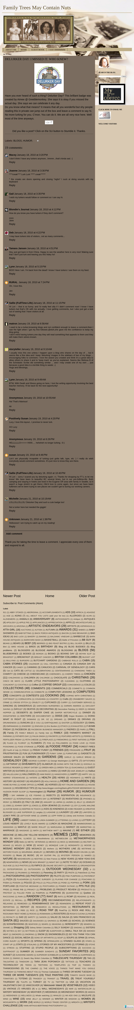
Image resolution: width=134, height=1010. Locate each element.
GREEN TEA (62, 767)
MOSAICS (37, 848)
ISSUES (17, 802)
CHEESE (21, 674)
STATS (19, 944)
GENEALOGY (12, 760)
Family (10, 733)
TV (49, 982)
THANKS (87, 965)
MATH (36, 830)
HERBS (61, 777)
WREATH (75, 1002)
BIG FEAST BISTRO (58, 643)
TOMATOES (8, 978)
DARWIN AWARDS (72, 706)
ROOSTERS (60, 913)
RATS (60, 896)
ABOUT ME (11, 50)
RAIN (20, 896)
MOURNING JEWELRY (32, 852)
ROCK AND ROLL (81, 910)
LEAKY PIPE (9, 815)
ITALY (28, 802)
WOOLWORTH (9, 1002)
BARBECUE (79, 636)
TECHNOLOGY (10, 965)
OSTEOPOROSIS (15, 869)
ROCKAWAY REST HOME (14, 914)
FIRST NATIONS (79, 740)
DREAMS (58, 719)
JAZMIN (69, 802)
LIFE (7, 819)
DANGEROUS (25, 706)
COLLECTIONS (13, 688)
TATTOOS (69, 962)
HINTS (88, 777)
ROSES (91, 914)
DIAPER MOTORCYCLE (66, 713)
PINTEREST (89, 876)
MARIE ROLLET (39, 827)
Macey (12, 154)
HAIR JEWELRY (78, 771)
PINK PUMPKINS (73, 876)
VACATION (85, 982)
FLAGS (10, 743)
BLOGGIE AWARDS (46, 650)
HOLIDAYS (35, 781)
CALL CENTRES (51, 664)
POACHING (87, 879)
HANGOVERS (60, 774)
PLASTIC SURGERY (42, 879)
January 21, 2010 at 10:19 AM (35, 498)
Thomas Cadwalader (50, 972)
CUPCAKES (51, 702)
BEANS (6, 643)
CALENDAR (34, 664)
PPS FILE (84, 886)
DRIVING (86, 719)
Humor (51, 791)
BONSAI (40, 654)
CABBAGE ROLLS (70, 660)
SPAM (81, 937)
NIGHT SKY (54, 862)
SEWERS (88, 924)
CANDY (19, 667)
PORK (86, 882)
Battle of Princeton (70, 640)
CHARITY (8, 674)
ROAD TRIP (46, 910)
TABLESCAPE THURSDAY (67, 958)
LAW (76, 812)
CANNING (32, 667)
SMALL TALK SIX (73, 931)
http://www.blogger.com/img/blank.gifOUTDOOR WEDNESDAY (65, 788)
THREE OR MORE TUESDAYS (20, 975)
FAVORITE (53, 736)
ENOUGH (39, 726)
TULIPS (24, 982)
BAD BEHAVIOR (79, 633)
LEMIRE (43, 816)
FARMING (7, 736)
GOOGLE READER (11, 767)
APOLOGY (11, 622)
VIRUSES (26, 988)
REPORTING (9, 907)
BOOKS (52, 653)
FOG (49, 743)
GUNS (32, 771)
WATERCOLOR (85, 989)
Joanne (13, 170)
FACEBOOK (21, 729)
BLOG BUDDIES (76, 646)
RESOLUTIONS (59, 907)
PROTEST (7, 893)
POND (64, 883)
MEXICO (52, 842)
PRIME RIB (18, 889)
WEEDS (91, 992)
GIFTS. (75, 761)
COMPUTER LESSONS (60, 692)
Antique (76, 619)
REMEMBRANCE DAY (43, 903)
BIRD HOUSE (17, 647)
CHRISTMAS (80, 677)
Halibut (91, 771)
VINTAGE (11, 988)
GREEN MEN (48, 767)
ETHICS (64, 726)
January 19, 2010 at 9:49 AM (30, 379)
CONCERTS (15, 695)
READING (81, 896)
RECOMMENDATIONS (59, 900)
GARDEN (31, 757)
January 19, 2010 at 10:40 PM (49, 473)
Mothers (50, 849)
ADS (67, 612)
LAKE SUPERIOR (24, 812)
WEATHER (36, 992)
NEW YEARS (67, 859)
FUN (25, 753)
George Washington (59, 761)
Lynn (12, 266)
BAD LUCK (19, 636)
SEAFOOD (33, 924)
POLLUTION (51, 883)
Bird (4, 647)
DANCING (8, 706)
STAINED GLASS (72, 941)
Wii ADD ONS (71, 995)
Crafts (65, 699)
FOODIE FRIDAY (60, 746)
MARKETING (86, 827)
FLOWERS (36, 743)
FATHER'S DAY (22, 736)
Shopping (19, 927)
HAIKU (54, 771)
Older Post (87, 596)
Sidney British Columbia (40, 928)
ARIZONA (20, 626)
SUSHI (6, 958)
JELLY (79, 802)
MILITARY (87, 842)
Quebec (87, 893)
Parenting (48, 872)
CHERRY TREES (72, 674)
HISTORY (8, 781)
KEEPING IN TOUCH (31, 809)
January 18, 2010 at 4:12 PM (45, 209)
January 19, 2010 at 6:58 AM (33, 323)
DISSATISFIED (9, 716)
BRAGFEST (8, 657)
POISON (16, 883)
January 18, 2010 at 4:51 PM (42, 248)
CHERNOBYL (55, 674)
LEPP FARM (56, 816)
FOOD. (41, 746)
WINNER (46, 999)
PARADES (35, 873)
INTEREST (8, 799)
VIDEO (91, 985)
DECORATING (46, 709)
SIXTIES (10, 931)
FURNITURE (71, 753)
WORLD (37, 1002)
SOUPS (70, 937)
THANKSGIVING (11, 968)
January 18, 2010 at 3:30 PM (33, 170)
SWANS (16, 958)
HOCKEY (21, 781)
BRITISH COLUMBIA (66, 657)
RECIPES (34, 900)
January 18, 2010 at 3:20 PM (32, 154)
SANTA (8, 920)
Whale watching (42, 995)
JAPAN (59, 802)
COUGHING (40, 699)
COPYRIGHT (9, 699)
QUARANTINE (72, 893)
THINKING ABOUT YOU (27, 972)
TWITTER (60, 982)
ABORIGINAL (33, 612)
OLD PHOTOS (21, 865)
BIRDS (32, 646)
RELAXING (8, 903)
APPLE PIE (24, 622)
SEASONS (56, 924)
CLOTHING (85, 681)
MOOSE (87, 845)
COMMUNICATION (22, 692)
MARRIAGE (9, 830)
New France (52, 859)
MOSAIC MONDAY (13, 848)
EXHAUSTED (77, 726)
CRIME (6, 702)
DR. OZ (45, 719)
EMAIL (92, 722)
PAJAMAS (22, 873)
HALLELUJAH (12, 774)
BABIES (82, 630)
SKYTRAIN (30, 931)
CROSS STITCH (20, 702)
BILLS (89, 643)
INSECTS (51, 795)
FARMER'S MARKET (80, 733)
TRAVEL (64, 978)
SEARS (45, 924)
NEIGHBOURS (23, 859)
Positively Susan (18, 418)
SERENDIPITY (72, 924)
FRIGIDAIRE (74, 750)
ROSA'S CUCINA (77, 914)
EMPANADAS (12, 726)
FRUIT (87, 750)
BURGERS (24, 660)
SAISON (43, 917)
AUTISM (38, 630)
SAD (21, 917)
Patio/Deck (82, 873)
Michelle (14, 498)
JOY (76, 805)
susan (12, 454)
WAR (71, 989)
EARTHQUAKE (51, 723)
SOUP (60, 938)
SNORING (29, 934)
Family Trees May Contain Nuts (37, 7)
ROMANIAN (45, 914)
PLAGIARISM (23, 879)
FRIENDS (58, 750)
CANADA (67, 664)
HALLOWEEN (29, 774)
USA (72, 982)
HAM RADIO (45, 774)
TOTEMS (23, 978)
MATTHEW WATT (51, 830)
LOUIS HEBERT (11, 823)
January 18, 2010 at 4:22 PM (29, 232)
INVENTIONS (72, 799)
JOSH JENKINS (49, 805)
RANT (50, 896)
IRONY (6, 802)
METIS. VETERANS (36, 842)
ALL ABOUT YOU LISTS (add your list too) (45, 616)
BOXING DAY (67, 653)
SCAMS (64, 920)
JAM (37, 802)
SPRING (38, 941)
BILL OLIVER (76, 643)
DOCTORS (25, 716)
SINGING (78, 928)
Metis (21, 842)
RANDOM (33, 896)
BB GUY (86, 639)
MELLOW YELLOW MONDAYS (33, 835)
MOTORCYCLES (10, 852)
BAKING (43, 636)
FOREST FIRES (87, 746)
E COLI (37, 723)
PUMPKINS (55, 893)
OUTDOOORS (34, 869)
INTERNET (55, 799)
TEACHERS (85, 961)
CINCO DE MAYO (11, 681)
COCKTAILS (23, 685)
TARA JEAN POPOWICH (47, 961)
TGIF (74, 965)
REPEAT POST (83, 903)
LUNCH (53, 823)
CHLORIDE (45, 678)
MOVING (64, 852)
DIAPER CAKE (41, 712)
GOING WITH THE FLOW (68, 764)
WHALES (57, 995)
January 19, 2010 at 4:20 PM (44, 418)
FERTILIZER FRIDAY (12, 740)
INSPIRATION (68, 795)
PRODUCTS (86, 889)
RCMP (70, 896)
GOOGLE (88, 764)
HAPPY (74, 774)
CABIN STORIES (12, 663)
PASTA (71, 873)
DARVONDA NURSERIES (48, 706)
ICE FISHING (35, 795)
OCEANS (87, 862)
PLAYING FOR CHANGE (66, 879)
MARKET (70, 827)
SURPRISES (86, 955)
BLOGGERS (24, 650)
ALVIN (89, 616)
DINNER (87, 712)
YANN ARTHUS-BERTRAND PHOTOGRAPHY (43, 1006)
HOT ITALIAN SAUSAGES (73, 785)
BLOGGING (67, 650)
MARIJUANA (56, 827)
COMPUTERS (86, 691)
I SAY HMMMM (17, 795)
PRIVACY (31, 889)
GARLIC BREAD (83, 757)
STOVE (92, 944)
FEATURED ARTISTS (70, 736)
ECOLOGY (78, 722)
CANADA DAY (84, 664)
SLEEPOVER (55, 931)
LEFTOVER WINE (28, 816)
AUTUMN (50, 630)
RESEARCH (41, 907)
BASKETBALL (51, 640)
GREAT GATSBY (31, 767)
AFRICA (79, 612)
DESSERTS (22, 712)
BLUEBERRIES (10, 653)
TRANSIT (51, 978)
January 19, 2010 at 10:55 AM (39, 397)
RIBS (23, 910)
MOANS (6, 845)
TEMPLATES (60, 965)
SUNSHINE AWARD (24, 955)
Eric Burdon (52, 726)
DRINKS (72, 719)
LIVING (75, 820)
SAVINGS (51, 921)
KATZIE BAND (12, 809)
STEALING (31, 944)
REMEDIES (22, 903)
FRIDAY (25, 750)
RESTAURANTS (81, 906)
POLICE (28, 882)
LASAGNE (51, 812)
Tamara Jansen (18, 248)
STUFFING (24, 948)
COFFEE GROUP (51, 684)
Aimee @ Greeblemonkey (31, 99)
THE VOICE (49, 968)
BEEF (28, 643)
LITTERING (63, 820)
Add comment (14, 533)
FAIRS (83, 729)
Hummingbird (36, 791)
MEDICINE (8, 835)
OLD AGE (7, 865)
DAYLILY (18, 709)
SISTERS (90, 927)
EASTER (65, 723)
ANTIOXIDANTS (62, 619)
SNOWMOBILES (56, 934)
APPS (69, 622)
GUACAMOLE (78, 767)
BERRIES (41, 643)
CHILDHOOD (14, 678)
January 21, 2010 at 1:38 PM (35, 519)
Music (19, 855)
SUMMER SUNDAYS (44, 951)
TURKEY (37, 982)
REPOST (24, 907)
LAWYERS (87, 812)
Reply (12, 162)
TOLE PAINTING (54, 975)
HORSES (53, 784)
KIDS (46, 809)
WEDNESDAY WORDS (72, 992)
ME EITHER (83, 830)
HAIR (64, 771)
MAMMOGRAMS (84, 824)
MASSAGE (24, 830)
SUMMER (25, 951)
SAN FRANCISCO (82, 917)
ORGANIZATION (87, 865)
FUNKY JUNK (56, 753)
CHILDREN (29, 677)
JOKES (35, 805)
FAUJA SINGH (38, 736)
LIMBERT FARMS (28, 820)
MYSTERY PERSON (70, 855)
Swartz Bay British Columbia (36, 958)
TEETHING (43, 965)
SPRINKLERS (53, 941)
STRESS (10, 948)
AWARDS (65, 629)
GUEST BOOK (37, 50)
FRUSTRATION (10, 753)
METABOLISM (61, 838)
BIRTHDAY (47, 646)
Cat (8, 671)
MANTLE (22, 827)
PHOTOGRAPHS (15, 875)
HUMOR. (28, 140)
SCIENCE (90, 920)
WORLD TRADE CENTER (56, 1002)
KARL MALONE (88, 805)
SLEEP (42, 931)
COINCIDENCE (74, 685)
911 (4, 612)
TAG (89, 958)
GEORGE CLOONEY (37, 761)
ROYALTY (10, 917)
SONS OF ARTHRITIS (44, 938)
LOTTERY (87, 820)
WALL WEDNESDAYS (53, 988)
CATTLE (28, 671)
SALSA (65, 917)
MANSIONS (8, 827)
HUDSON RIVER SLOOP (14, 792)
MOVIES (50, 852)
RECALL (19, 900)
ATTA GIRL (9, 629)
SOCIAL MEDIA (22, 937)
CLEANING (70, 681)
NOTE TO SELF (71, 862)
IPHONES (87, 799)
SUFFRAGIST (9, 951)
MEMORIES (85, 835)
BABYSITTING (24, 633)
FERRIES (88, 736)
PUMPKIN (40, 893)
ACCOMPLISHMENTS (52, 612)
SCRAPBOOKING (15, 924)
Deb (11, 232)
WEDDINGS (51, 992)
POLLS (39, 883)
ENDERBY (26, 726)
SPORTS (25, 941)
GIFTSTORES (89, 761)
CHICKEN (89, 674)
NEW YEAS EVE (86, 859)
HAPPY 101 (87, 774)
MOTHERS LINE (67, 848)
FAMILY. (58, 732)
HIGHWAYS (75, 778)
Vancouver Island (53, 985)
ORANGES (72, 865)
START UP (8, 944)
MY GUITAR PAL (48, 855)
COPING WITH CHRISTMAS (79, 696)
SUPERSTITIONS (69, 955)
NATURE (8, 858)
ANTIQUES (89, 619)
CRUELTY (36, 702)
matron (13, 323)
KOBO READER (75, 809)
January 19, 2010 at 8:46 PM (32, 454)
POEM (6, 883)
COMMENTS (38, 688)
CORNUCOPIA (24, 699)
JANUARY (47, 802)
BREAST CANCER (42, 657)
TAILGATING (8, 962)
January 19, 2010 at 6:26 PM (39, 439)
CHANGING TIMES (83, 671)
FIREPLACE (47, 740)
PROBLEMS (46, 889)
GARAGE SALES (12, 757)
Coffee (35, 684)
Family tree (44, 733)
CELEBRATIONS (43, 671)
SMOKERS (16, 934)
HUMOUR (88, 791)
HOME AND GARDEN (74, 781)
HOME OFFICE (27, 785)
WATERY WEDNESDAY (15, 992)
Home (49, 596)
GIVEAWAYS (29, 764)
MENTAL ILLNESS (23, 838)
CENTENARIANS (62, 671)
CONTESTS (32, 695)
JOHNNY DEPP (21, 805)
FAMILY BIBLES (26, 733)
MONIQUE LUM (56, 845)
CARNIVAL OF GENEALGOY (70, 667)
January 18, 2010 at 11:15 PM (49, 303)
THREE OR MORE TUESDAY (77, 972)
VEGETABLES (74, 985)
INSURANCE (85, 795)
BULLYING (11, 660)
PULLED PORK (24, 893)
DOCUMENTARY (43, 716)
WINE (16, 998)
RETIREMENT (9, 910)
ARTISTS (71, 626)
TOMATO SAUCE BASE (81, 975)
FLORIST (22, 743)
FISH (92, 739)
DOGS (58, 715)
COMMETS (77, 688)
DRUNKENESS (9, 723)
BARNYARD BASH (32, 640)
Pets (93, 873)
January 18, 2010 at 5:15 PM (30, 266)
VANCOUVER (32, 985)
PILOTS (57, 876)
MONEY (40, 845)
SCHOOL (76, 920)
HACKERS (42, 771)
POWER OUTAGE (67, 886)
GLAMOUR (47, 764)
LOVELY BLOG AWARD (34, 824)
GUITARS (20, 771)
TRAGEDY (37, 978)
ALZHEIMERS (9, 619)
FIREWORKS (62, 740)
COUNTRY (54, 699)
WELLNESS (26, 995)
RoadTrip (63, 910)
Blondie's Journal (19, 209)
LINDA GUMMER (47, 820)
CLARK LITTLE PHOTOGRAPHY (42, 681)
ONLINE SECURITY (55, 865)
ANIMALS (24, 619)
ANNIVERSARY (41, 619)
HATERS (33, 778)
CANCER (7, 667)
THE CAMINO (31, 968)
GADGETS (86, 753)
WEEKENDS (11, 995)
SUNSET (7, 955)
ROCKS (32, 914)
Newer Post (12, 596)
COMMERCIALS (59, 688)
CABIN (86, 660)
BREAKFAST (23, 657)
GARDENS (49, 756)
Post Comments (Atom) (30, 603)
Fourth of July (12, 750)
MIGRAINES (74, 842)
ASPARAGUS (86, 626)
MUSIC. (31, 855)
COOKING (52, 695)
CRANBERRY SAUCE (82, 699)
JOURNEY (66, 805)
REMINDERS (65, 903)
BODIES (27, 653)
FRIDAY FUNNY (41, 750)
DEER (81, 709)
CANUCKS (46, 667)
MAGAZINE (67, 823)
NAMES (88, 855)
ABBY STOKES (16, 612)
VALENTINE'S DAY (12, 985)
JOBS (8, 805)
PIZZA (9, 879)
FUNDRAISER (38, 753)
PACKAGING (8, 873)
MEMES (61, 834)
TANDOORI (24, 962)
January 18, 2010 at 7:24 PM (34, 282)
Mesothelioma (43, 838)
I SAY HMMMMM (57, 50)
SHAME (6, 928)
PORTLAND (9, 886)
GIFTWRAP (12, 764)
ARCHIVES (8, 626)
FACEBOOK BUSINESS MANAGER (47, 729)
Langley (39, 812)
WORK (23, 1002)
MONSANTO (73, 845)
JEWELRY (90, 802)
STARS (88, 941)
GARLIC (68, 757)
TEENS (28, 965)
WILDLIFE (87, 995)
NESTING (38, 859)
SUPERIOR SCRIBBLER (47, 955)
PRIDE (6, 889)
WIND (5, 999)
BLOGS (17, 140)
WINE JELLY (32, 999)
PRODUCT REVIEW (66, 889)
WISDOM (72, 999)
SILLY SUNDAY (62, 927)
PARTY (60, 872)
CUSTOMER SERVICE (82, 702)
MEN (5, 838)
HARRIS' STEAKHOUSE (14, 778)
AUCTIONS (26, 630)
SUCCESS (86, 948)
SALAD (54, 917)
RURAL (13, 282)
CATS (17, 670)
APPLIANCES (39, 622)
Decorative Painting (66, 709)
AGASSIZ (91, 612)
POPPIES (75, 883)
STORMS (80, 944)
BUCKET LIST (88, 657)
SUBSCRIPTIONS (68, 948)
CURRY (64, 702)
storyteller (15, 349)
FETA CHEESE (32, 740)
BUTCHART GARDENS (45, 660)
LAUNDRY (64, 812)
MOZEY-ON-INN (80, 852)
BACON (65, 633)
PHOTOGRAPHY (40, 875)
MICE (62, 842)
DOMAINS (31, 719)
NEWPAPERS (12, 862)
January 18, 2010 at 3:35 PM (29, 193)
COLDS (88, 684)
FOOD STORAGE (25, 747)
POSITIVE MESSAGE (29, 886)
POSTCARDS (49, 886)
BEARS (17, 643)
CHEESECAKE (37, 674)
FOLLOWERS (62, 743)
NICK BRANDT (39, 862)
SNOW (41, 934)
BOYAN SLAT (85, 654)
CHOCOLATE (60, 677)
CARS (92, 667)
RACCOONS (8, 896)
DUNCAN (25, 722)
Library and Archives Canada (79, 816)
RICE (32, 910)
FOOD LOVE (79, 743)
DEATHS (31, 709)
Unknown (14, 519)
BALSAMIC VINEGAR (60, 636)
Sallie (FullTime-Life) (21, 303)
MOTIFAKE (86, 849)
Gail (11, 193)
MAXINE (67, 830)
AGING (18, 616)
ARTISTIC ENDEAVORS (44, 625)
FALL (92, 729)
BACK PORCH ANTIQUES (46, 633)
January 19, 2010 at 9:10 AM (36, 349)
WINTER (59, 999)
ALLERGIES (76, 616)
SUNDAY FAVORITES (73, 951)
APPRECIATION (55, 622)
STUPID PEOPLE (45, 948)
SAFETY (31, 917)
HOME (24, 50)
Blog (61, 646)
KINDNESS (58, 809)
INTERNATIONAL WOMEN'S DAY (32, 799)
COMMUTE (39, 692)
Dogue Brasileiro (76, 716)
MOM (29, 845)
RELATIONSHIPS (83, 900)
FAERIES (71, 729)
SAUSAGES (38, 921)
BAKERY (31, 636)
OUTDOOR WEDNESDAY (63, 869)
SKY (19, 931)
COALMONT (8, 685)
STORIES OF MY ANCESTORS (55, 944)
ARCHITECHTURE (84, 622)
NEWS (25, 862)
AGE (8, 616)
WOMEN (86, 998)
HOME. (40, 784)
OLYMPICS (36, 865)
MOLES (18, 845)
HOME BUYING (10, 785)
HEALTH (46, 777)
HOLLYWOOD (50, 781)
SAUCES (24, 920)
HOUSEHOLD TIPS (24, 788)
